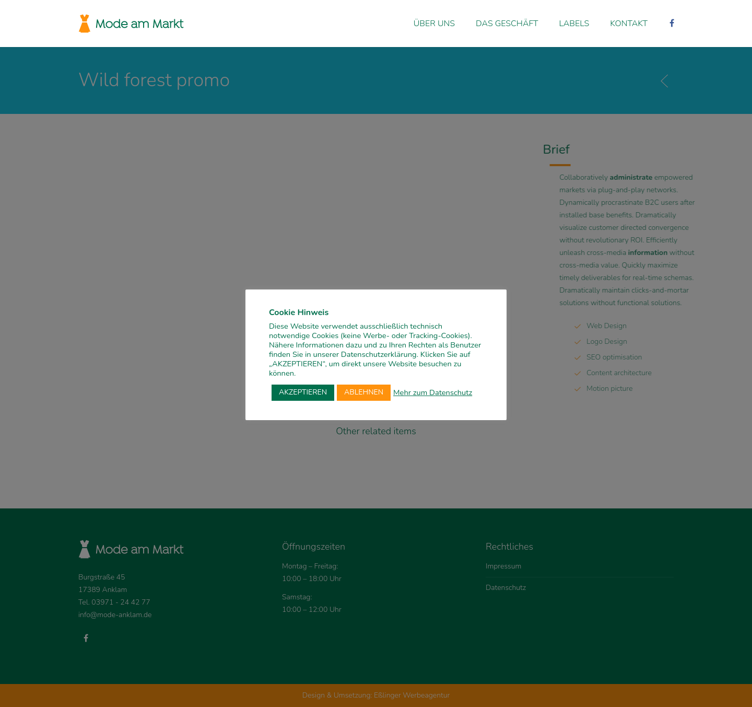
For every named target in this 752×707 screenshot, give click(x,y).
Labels (574, 23)
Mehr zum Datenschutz (432, 392)
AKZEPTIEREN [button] (303, 392)
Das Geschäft (507, 23)
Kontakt (629, 23)
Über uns (434, 23)
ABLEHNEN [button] (363, 392)
